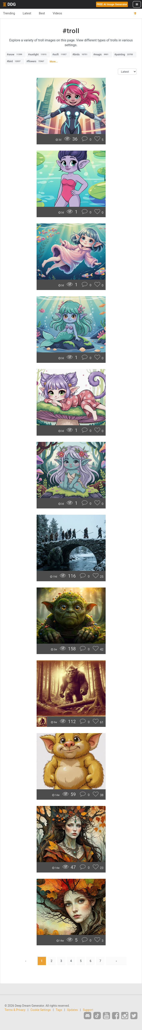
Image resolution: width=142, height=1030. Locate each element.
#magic (101, 54)
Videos (57, 13)
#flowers (36, 61)
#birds (81, 54)
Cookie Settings (41, 1009)
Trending (9, 13)
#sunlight (38, 54)
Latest (27, 13)
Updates (72, 1009)
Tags (59, 1009)
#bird (15, 61)
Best (42, 13)
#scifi (60, 54)
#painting (125, 54)
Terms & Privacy (15, 1009)
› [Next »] (116, 961)
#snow (15, 54)
